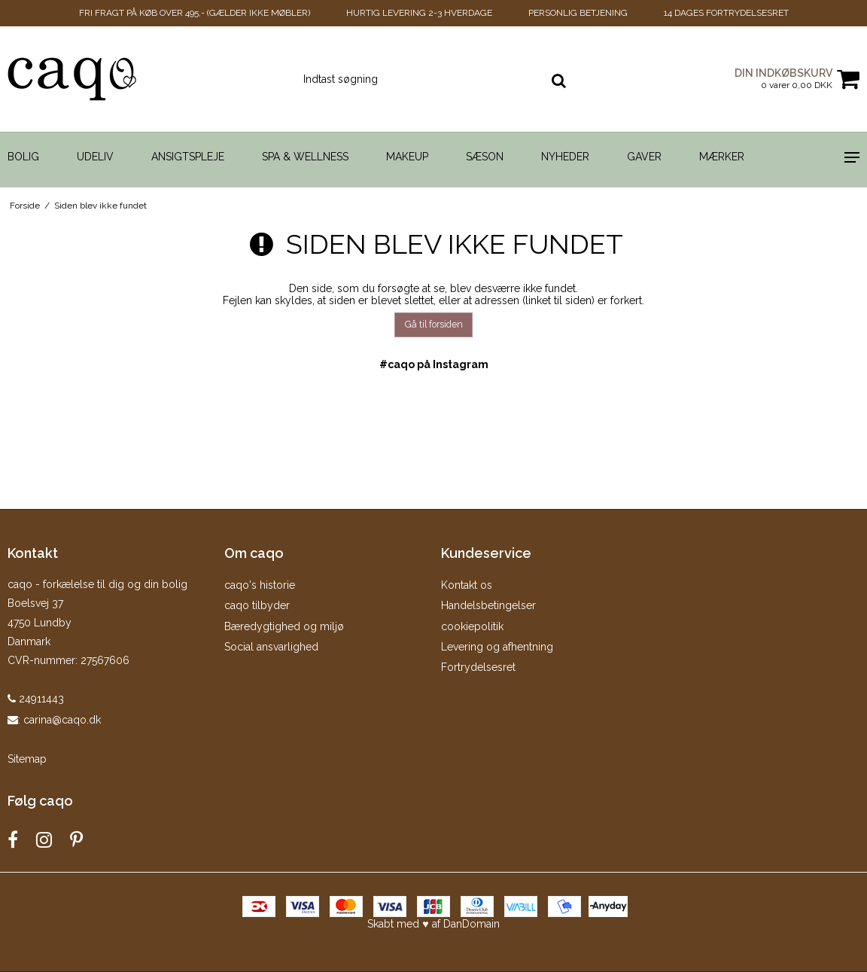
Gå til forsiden (434, 324)
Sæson (484, 157)
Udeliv (95, 157)
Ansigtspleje (187, 157)
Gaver (644, 157)
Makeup (407, 157)
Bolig (23, 157)
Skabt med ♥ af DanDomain (433, 924)
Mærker (721, 157)
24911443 (36, 699)
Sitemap (27, 759)
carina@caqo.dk (62, 720)
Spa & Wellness (305, 157)
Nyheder (565, 157)
